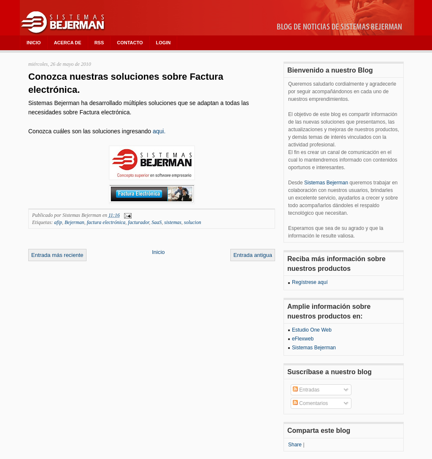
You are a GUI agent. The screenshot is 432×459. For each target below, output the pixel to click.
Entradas (306, 390)
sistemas (172, 222)
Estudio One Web (312, 330)
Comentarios (310, 403)
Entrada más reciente (57, 255)
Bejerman (74, 222)
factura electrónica (106, 222)
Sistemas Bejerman (326, 183)
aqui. (159, 131)
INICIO (34, 42)
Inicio (158, 252)
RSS (99, 42)
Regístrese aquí (310, 282)
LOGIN (163, 42)
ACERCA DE (67, 42)
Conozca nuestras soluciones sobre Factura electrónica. (125, 83)
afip (58, 222)
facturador (138, 222)
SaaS (156, 222)
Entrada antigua (252, 255)
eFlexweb (302, 339)
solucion (192, 222)
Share (295, 445)
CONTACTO (130, 42)
